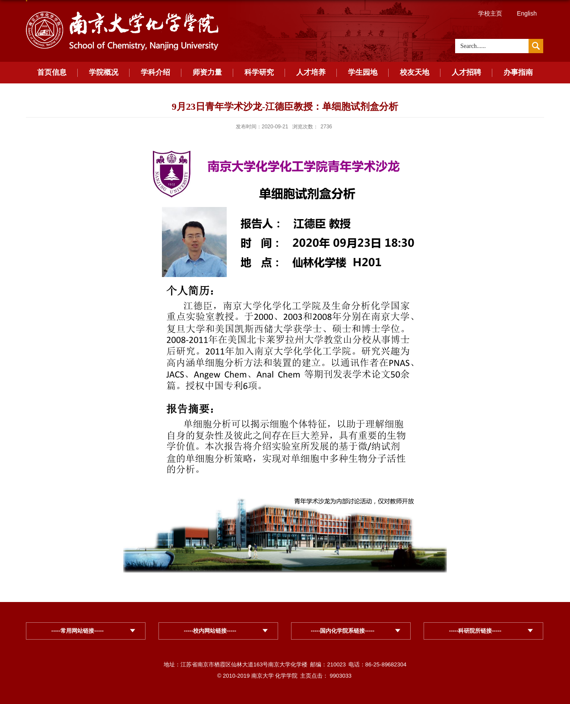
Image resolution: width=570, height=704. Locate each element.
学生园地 (362, 72)
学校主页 (490, 13)
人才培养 (311, 72)
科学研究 (259, 72)
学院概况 (103, 72)
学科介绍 (155, 72)
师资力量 (207, 72)
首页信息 (51, 72)
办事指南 (518, 72)
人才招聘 (466, 72)
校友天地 (414, 72)
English (527, 13)
